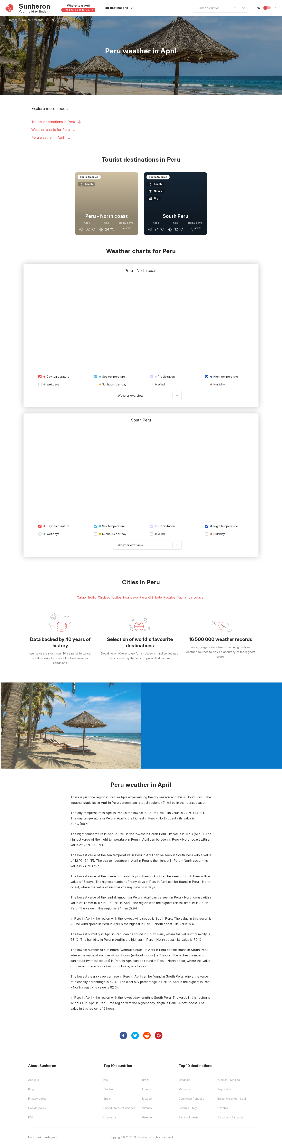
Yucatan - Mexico (228, 1079)
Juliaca (198, 597)
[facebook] (123, 1035)
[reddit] (147, 1035)
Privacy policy (37, 1098)
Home (12, 20)
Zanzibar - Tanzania (230, 1117)
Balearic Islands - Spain (232, 1098)
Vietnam (147, 1108)
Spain (107, 1098)
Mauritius (184, 1089)
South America (33, 20)
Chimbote (155, 597)
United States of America (119, 1108)
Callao (81, 597)
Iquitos (116, 597)
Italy (105, 1079)
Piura (143, 597)
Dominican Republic (191, 1098)
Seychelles (224, 1089)
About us (34, 1079)
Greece (147, 1117)
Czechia (222, 1108)
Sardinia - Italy (188, 1108)
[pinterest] (159, 1035)
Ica (190, 597)
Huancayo (130, 597)
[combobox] (195, 7)
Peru (53, 20)
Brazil (145, 1079)
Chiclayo (104, 597)
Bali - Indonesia (188, 1117)
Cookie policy (37, 1108)
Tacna (181, 597)
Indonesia (109, 1117)
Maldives (184, 1079)
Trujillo (91, 597)
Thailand (109, 1089)
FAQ (30, 1117)
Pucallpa (169, 597)
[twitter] (135, 1035)
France (146, 1089)
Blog (31, 1089)
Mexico (147, 1098)
